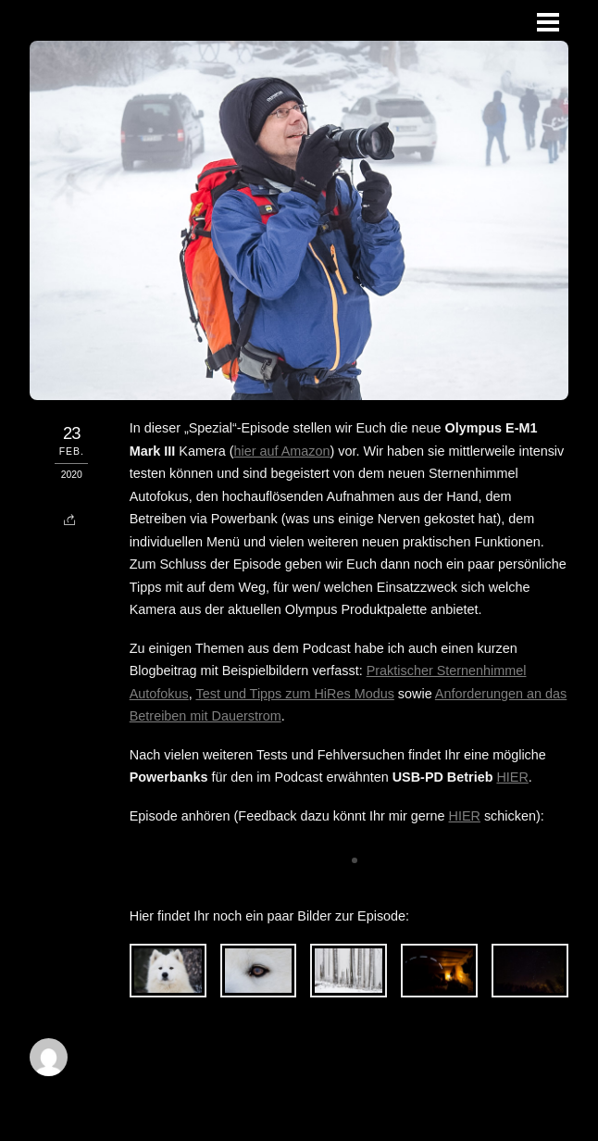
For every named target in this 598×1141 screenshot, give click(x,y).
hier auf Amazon (282, 451)
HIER (512, 777)
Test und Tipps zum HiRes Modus (294, 693)
